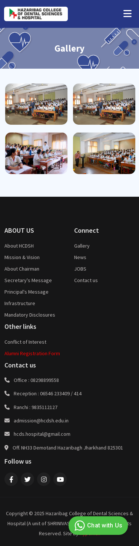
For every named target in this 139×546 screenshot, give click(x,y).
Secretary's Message (28, 280)
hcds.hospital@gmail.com (42, 434)
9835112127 (44, 407)
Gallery (82, 245)
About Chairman (21, 268)
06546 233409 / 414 (61, 393)
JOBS (80, 268)
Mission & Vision (22, 257)
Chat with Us (97, 525)
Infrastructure (19, 303)
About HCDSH (19, 245)
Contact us (86, 280)
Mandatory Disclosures (29, 314)
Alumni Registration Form (32, 353)
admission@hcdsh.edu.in (41, 420)
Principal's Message (26, 291)
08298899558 (44, 380)
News (80, 257)
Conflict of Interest (25, 342)
